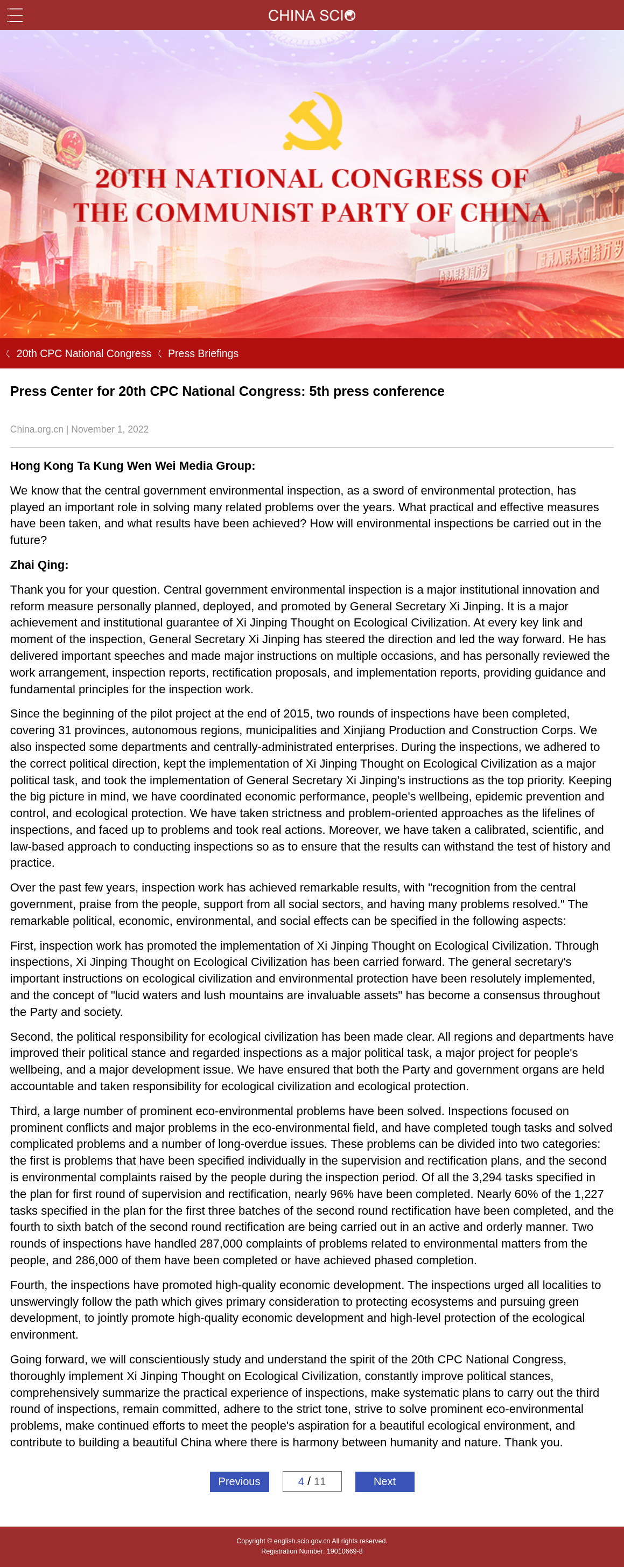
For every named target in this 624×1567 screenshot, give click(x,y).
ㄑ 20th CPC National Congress (75, 353)
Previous (240, 1481)
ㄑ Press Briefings (195, 353)
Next (385, 1481)
